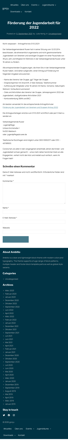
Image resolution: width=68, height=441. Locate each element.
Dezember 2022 (12, 300)
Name (6, 208)
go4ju (5, 8)
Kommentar (8, 181)
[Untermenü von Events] (38, 5)
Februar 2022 (10, 319)
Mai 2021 (8, 342)
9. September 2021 (24, 33)
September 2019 (12, 387)
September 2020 (12, 362)
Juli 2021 (8, 336)
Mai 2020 (9, 371)
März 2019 (9, 400)
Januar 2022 (10, 323)
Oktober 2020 (11, 358)
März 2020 (9, 378)
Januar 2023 (10, 297)
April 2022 (9, 313)
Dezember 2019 (11, 384)
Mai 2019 (9, 394)
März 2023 (9, 290)
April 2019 (9, 397)
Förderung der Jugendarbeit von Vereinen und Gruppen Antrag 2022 (30, 107)
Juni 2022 (9, 310)
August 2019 (10, 391)
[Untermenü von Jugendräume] (55, 5)
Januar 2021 (10, 352)
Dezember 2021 (11, 326)
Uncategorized (54, 33)
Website (6, 227)
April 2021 (9, 345)
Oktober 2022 (11, 303)
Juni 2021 (9, 339)
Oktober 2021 (11, 329)
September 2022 (12, 306)
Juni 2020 (9, 368)
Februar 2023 (10, 294)
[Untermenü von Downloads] (21, 11)
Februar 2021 (10, 349)
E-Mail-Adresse (10, 217)
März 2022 (9, 316)
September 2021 (12, 332)
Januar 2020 (10, 381)
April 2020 (9, 375)
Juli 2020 (9, 365)
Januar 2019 (10, 404)
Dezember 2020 (12, 355)
